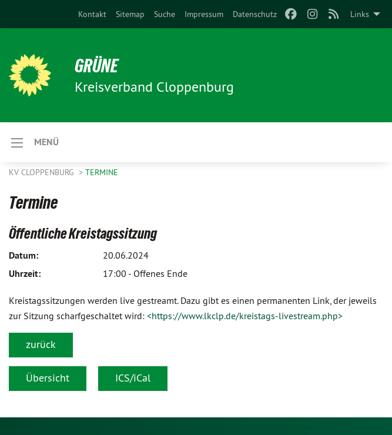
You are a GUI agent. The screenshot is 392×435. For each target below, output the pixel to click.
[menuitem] (92, 14)
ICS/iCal (132, 377)
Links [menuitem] (359, 14)
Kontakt (92, 14)
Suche (164, 14)
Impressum (204, 14)
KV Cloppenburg (42, 172)
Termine (101, 172)
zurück (41, 344)
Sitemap (130, 14)
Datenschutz (255, 14)
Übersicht (47, 377)
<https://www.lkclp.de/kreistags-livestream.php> (245, 316)
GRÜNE (96, 65)
